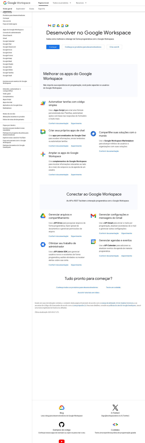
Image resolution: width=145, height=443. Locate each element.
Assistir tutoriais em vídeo (88, 293)
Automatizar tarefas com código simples (67, 103)
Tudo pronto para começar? (88, 278)
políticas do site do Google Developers (122, 305)
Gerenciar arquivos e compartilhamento (60, 216)
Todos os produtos (60, 3)
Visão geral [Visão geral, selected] (7, 9)
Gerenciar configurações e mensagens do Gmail (114, 216)
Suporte (41, 9)
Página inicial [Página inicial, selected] (43, 3)
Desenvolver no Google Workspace (88, 29)
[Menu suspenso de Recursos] (86, 3)
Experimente (76, 123)
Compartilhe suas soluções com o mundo (117, 134)
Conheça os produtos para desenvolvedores (83, 47)
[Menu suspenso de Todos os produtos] (71, 3)
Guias (31, 9)
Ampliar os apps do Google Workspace (63, 154)
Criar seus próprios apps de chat (67, 130)
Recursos (80, 3)
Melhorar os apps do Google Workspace (67, 76)
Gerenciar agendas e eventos (115, 240)
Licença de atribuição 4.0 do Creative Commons (117, 303)
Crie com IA (114, 47)
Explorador (20, 9)
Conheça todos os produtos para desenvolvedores (77, 287)
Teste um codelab (113, 287)
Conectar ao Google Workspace (94, 194)
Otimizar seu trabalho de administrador (62, 245)
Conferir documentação (58, 123)
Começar (53, 47)
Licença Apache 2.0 (79, 305)
